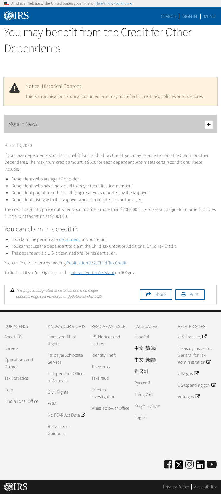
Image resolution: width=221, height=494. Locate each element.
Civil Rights (58, 392)
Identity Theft (103, 355)
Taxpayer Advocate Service (65, 358)
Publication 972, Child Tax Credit (96, 263)
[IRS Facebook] (168, 465)
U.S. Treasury (192, 337)
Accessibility (205, 487)
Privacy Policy (176, 487)
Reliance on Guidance (59, 430)
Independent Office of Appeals (65, 377)
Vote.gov (188, 397)
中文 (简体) (145, 348)
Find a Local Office (21, 401)
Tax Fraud (100, 378)
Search (168, 16)
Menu (209, 16)
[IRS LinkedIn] (200, 466)
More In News (110, 124)
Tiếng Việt (143, 394)
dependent (69, 239)
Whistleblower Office (110, 408)
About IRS (13, 337)
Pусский (142, 383)
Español (141, 337)
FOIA (52, 403)
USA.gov (188, 374)
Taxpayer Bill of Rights (62, 340)
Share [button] (160, 294)
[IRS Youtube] (212, 465)
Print (194, 294)
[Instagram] (189, 465)
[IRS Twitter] (179, 466)
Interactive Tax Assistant (92, 273)
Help (8, 390)
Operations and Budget (18, 363)
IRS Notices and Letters (105, 340)
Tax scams (100, 367)
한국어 (141, 371)
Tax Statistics (16, 378)
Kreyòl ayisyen (147, 406)
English (141, 417)
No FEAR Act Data (66, 415)
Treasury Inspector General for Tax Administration (195, 355)
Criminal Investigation (103, 393)
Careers (11, 348)
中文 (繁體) (145, 360)
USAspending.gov (197, 385)
